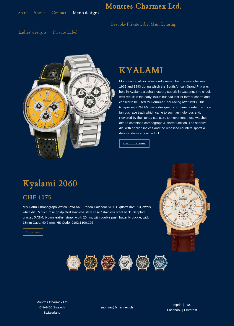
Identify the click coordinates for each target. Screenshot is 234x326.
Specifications (134, 143)
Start (22, 13)
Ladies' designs (32, 32)
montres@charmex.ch (117, 307)
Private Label (65, 32)
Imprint (177, 304)
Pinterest (190, 310)
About (39, 13)
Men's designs (86, 13)
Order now (33, 232)
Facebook (174, 310)
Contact (59, 13)
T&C (188, 304)
